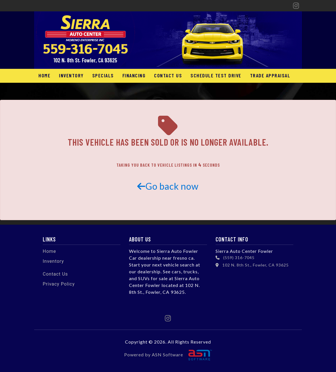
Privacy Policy (59, 284)
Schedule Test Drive (215, 75)
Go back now (168, 186)
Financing (134, 75)
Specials (103, 75)
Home (44, 75)
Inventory (71, 75)
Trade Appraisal (270, 75)
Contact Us (168, 75)
